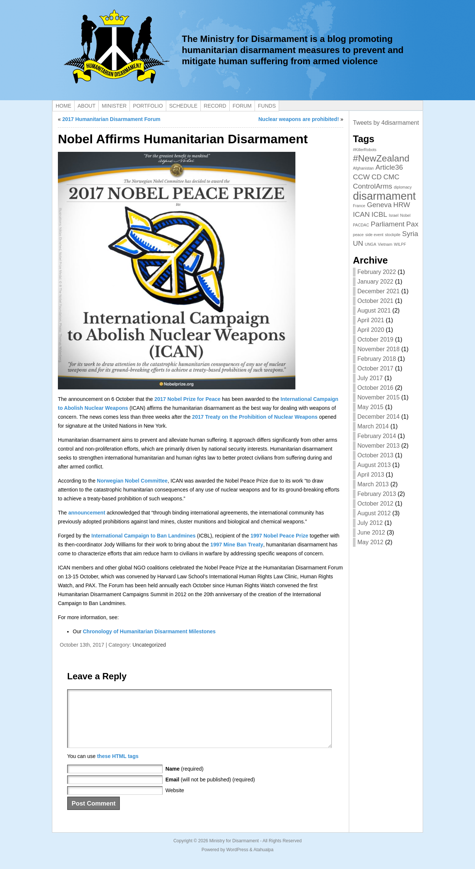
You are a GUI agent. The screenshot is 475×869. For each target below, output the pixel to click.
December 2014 (378, 417)
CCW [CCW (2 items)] (361, 177)
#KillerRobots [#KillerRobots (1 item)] (364, 149)
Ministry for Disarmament (234, 852)
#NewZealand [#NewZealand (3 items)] (381, 158)
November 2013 (378, 445)
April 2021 (370, 320)
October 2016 (375, 388)
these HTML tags (117, 767)
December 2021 (378, 291)
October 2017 (375, 368)
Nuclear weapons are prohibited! (298, 119)
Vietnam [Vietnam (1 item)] (385, 244)
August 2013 (374, 465)
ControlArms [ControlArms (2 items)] (372, 186)
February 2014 (376, 436)
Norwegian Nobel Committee (132, 481)
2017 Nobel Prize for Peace (187, 399)
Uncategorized (149, 645)
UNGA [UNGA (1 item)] (370, 244)
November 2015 (378, 397)
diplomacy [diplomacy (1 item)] (403, 187)
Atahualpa (263, 860)
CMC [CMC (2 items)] (391, 177)
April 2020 (370, 330)
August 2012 (374, 513)
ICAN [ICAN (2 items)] (361, 214)
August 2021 (374, 310)
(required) (185, 780)
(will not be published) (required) (210, 791)
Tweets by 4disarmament (386, 123)
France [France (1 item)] (359, 205)
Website (175, 801)
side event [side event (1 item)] (375, 234)
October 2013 (375, 455)
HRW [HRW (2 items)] (401, 205)
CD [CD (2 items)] (376, 177)
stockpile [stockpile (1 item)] (392, 234)
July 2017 (370, 378)
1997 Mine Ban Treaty (236, 545)
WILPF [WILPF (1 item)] (400, 244)
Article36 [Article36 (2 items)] (389, 167)
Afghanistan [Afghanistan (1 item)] (363, 168)
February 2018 (376, 359)
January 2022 (375, 281)
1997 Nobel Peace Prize (279, 536)
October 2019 (375, 339)
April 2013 (370, 474)
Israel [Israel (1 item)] (394, 215)
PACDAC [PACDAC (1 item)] (361, 225)
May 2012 (370, 542)
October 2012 (375, 503)
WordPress (237, 860)
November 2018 (378, 349)
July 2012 (370, 523)
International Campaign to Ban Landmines (143, 536)
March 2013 (373, 484)
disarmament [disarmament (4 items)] (384, 196)
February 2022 (376, 272)
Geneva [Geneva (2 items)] (379, 205)
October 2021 (375, 301)
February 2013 (376, 494)
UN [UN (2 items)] (358, 243)
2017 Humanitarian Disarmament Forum (111, 119)
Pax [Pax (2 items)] (412, 224)
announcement (86, 513)
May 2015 (370, 407)
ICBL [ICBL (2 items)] (379, 214)
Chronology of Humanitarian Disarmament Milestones (149, 631)
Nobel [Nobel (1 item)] (405, 215)
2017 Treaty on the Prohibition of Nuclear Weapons (255, 417)
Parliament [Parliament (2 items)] (387, 224)
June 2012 (371, 532)
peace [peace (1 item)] (358, 234)
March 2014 (373, 426)
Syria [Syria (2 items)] (410, 234)
